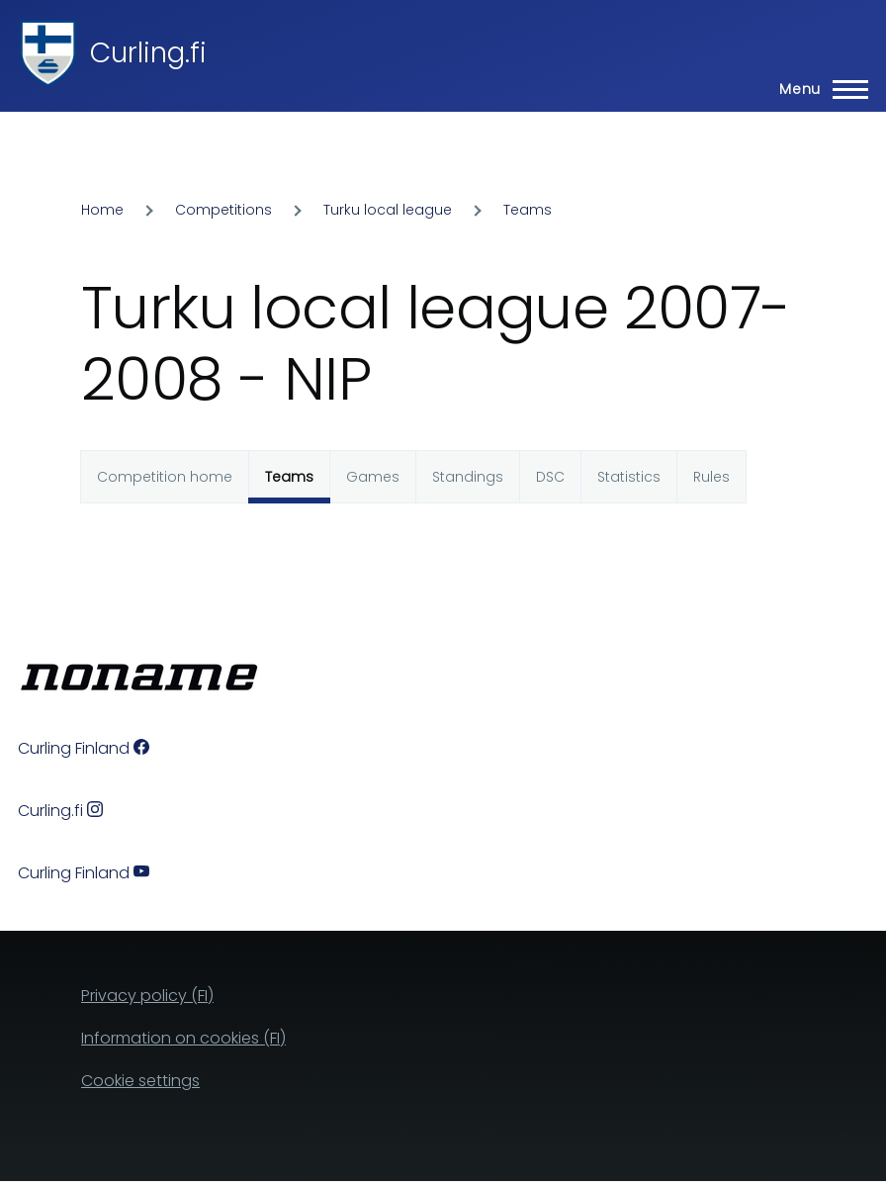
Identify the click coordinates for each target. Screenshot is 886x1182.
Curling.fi (148, 53)
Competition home (164, 477)
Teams (527, 210)
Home (102, 210)
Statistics (629, 477)
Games (372, 477)
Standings (467, 477)
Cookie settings (140, 1080)
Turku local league (387, 210)
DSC (550, 477)
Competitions (223, 210)
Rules (711, 477)
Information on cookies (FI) (183, 1038)
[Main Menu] (817, 89)
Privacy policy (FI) (147, 995)
